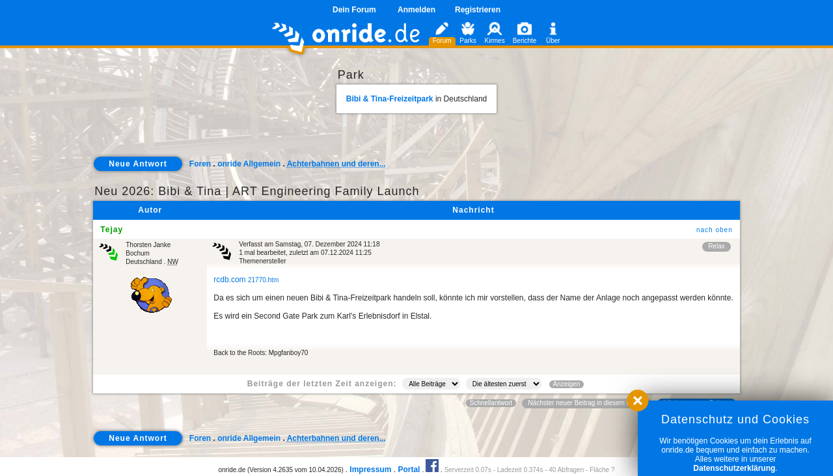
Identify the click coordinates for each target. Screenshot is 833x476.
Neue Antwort (138, 163)
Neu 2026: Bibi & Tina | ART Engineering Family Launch (256, 191)
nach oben (714, 229)
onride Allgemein (248, 163)
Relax (716, 246)
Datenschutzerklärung (734, 468)
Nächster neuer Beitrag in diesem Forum (586, 402)
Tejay (111, 229)
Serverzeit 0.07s (467, 469)
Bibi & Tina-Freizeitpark (389, 98)
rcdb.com (246, 279)
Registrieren (477, 9)
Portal (409, 469)
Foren (200, 163)
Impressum (370, 469)
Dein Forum (354, 9)
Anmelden (416, 9)
